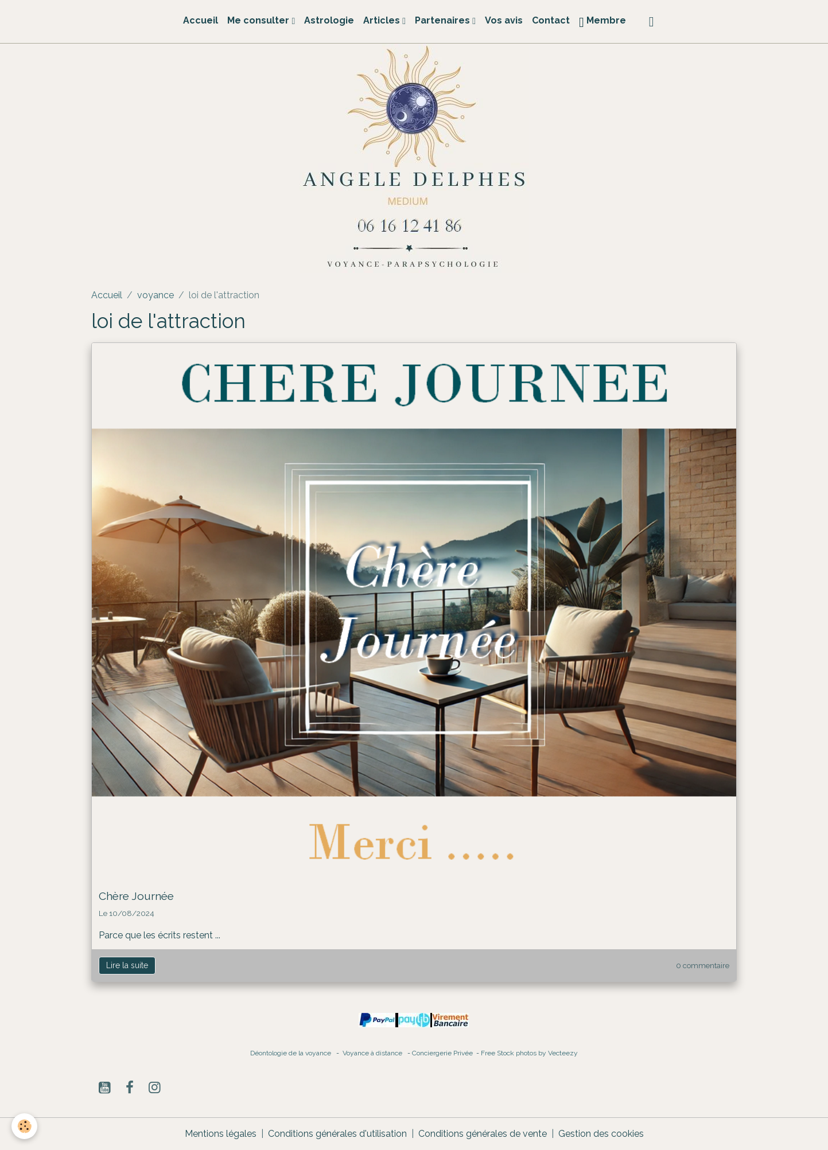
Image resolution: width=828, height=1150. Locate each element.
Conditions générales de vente (482, 1133)
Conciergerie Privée (443, 1053)
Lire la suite (127, 965)
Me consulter (259, 20)
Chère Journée (136, 896)
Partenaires (443, 20)
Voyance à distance (375, 1053)
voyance (155, 295)
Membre (602, 22)
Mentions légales (220, 1133)
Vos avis (504, 20)
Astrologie (329, 20)
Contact (551, 20)
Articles (382, 20)
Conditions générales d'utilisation (337, 1133)
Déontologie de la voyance (290, 1053)
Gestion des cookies (601, 1133)
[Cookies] (24, 1126)
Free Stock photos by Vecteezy (529, 1053)
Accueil (200, 20)
